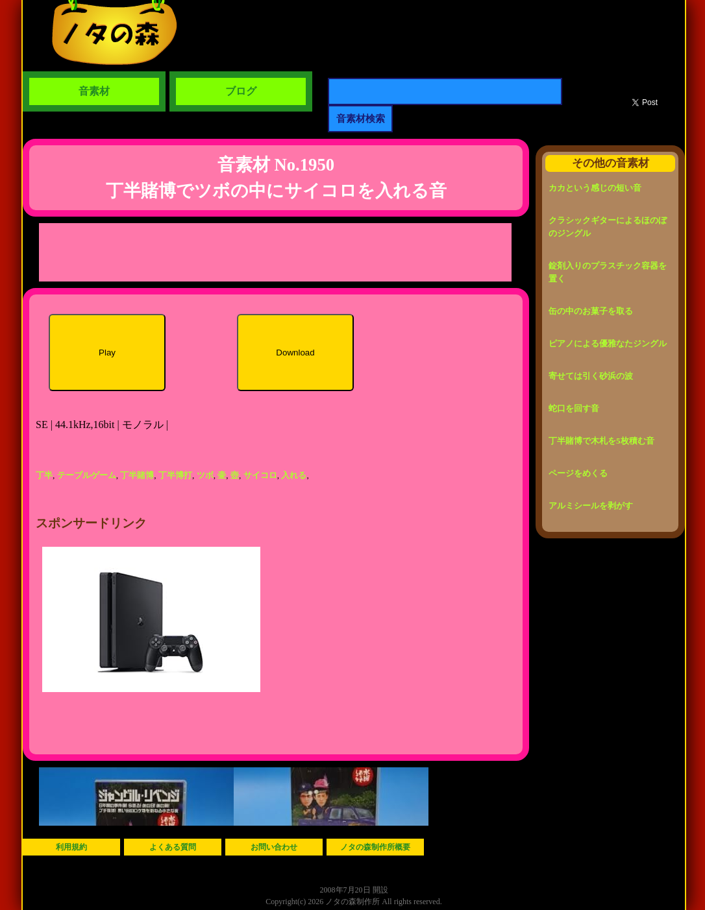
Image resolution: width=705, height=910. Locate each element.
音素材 (94, 91)
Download (295, 352)
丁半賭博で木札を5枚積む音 (601, 441)
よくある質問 (172, 847)
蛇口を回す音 (574, 408)
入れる (293, 475)
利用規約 (71, 847)
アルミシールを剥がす (591, 505)
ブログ (240, 91)
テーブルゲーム (86, 475)
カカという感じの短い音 (595, 188)
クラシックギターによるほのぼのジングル (608, 226)
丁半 (44, 475)
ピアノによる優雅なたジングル (608, 343)
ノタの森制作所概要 (375, 847)
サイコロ (260, 475)
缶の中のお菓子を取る (591, 311)
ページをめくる (578, 473)
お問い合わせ (274, 847)
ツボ (205, 475)
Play (107, 352)
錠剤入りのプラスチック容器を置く (608, 272)
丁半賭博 (137, 475)
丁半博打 (175, 475)
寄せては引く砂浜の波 (591, 376)
